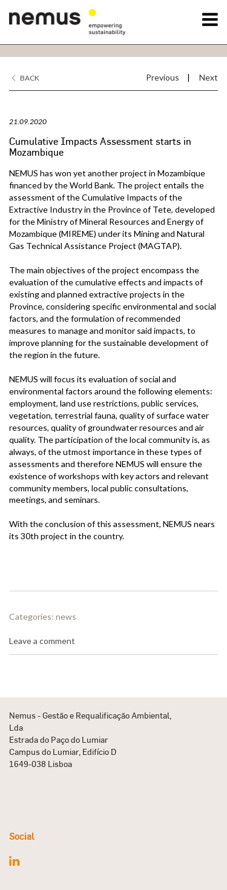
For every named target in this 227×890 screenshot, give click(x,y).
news (66, 616)
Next (208, 77)
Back (25, 77)
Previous (162, 77)
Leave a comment (42, 641)
